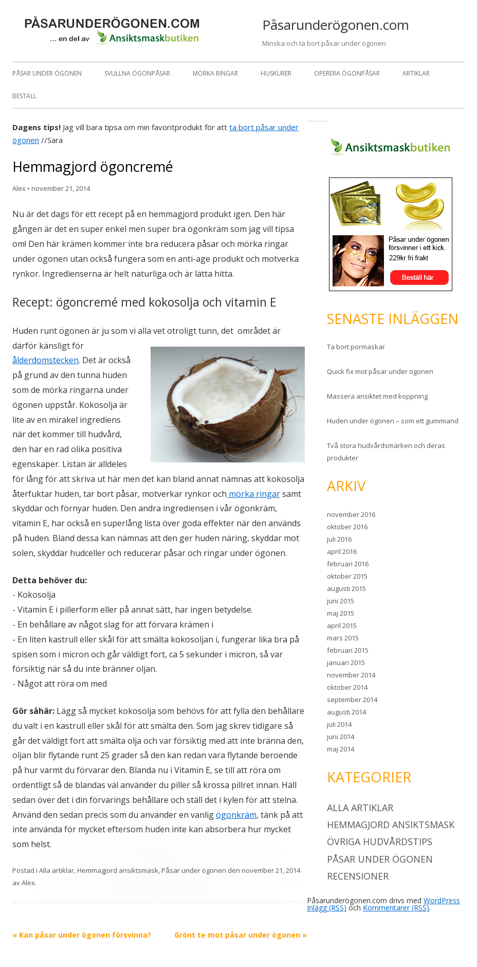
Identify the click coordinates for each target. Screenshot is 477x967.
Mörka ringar (215, 73)
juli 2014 (339, 724)
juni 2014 (340, 736)
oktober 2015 (347, 576)
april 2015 (342, 625)
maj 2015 (340, 613)
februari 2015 (348, 650)
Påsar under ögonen (47, 73)
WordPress (442, 900)
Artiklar (416, 73)
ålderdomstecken (45, 360)
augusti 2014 (346, 712)
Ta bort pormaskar (356, 346)
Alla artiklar (56, 870)
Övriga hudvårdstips (379, 841)
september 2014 (352, 699)
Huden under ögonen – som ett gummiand (392, 420)
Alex (19, 188)
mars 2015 (343, 637)
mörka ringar (253, 493)
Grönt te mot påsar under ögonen (240, 935)
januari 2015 (346, 662)
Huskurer (276, 73)
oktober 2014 (347, 687)
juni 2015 (340, 600)
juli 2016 (339, 539)
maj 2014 (340, 749)
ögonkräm (236, 814)
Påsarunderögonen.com (335, 24)
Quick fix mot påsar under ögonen (380, 371)
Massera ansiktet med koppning (377, 396)
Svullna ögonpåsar (137, 73)
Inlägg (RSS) (326, 907)
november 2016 (351, 514)
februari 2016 (348, 563)
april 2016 (342, 551)
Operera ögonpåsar (347, 73)
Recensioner (358, 876)
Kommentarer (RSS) (396, 907)
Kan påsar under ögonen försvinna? (81, 935)
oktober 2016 (347, 526)
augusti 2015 (346, 588)
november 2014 (351, 674)
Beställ (24, 96)
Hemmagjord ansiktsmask (117, 870)
